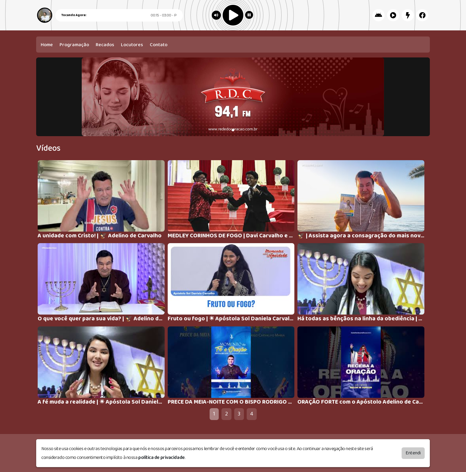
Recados (105, 45)
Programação (74, 45)
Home (47, 45)
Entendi (413, 453)
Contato (158, 45)
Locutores (132, 45)
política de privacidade (161, 457)
